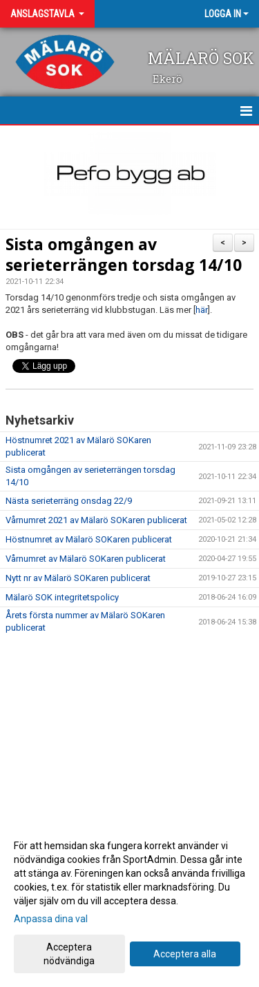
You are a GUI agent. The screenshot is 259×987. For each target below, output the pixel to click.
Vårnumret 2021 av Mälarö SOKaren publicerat (96, 520)
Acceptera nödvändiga (69, 954)
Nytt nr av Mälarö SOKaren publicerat (78, 578)
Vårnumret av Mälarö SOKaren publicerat (86, 558)
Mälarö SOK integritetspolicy (62, 597)
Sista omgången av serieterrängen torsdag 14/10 (124, 254)
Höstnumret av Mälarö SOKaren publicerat (89, 539)
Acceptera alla (184, 953)
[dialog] (129, 902)
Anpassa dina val (51, 918)
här (201, 310)
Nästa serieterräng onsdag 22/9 (69, 501)
